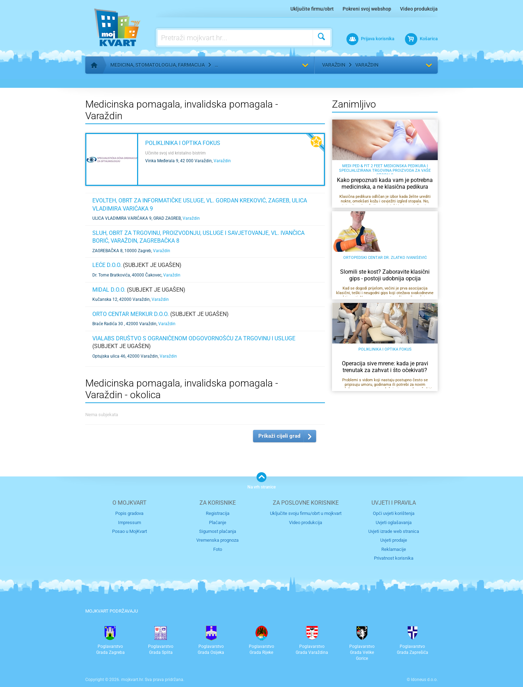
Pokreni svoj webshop (367, 9)
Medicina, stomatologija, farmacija (157, 65)
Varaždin (333, 65)
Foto (217, 549)
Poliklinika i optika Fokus (182, 143)
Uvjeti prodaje (393, 540)
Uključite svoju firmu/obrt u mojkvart (306, 513)
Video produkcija (419, 9)
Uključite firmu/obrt (312, 9)
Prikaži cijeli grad (279, 436)
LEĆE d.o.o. (107, 265)
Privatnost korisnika (393, 558)
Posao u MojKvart (129, 531)
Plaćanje (217, 522)
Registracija (217, 513)
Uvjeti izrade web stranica (393, 531)
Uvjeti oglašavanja (394, 522)
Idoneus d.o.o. (424, 679)
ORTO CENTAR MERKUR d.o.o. (130, 314)
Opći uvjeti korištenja (393, 513)
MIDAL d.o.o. (108, 289)
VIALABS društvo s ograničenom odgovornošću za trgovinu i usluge (193, 338)
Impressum (129, 522)
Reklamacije (393, 549)
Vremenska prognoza (217, 540)
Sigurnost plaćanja (217, 531)
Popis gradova (129, 513)
